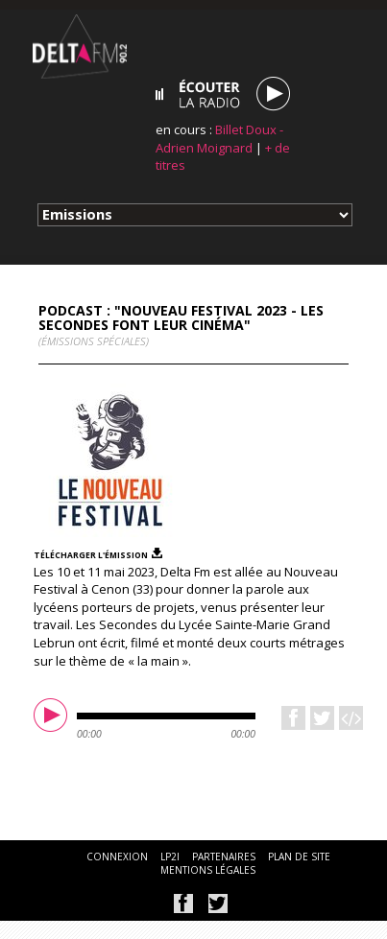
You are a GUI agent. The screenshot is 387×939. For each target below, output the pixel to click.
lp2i (170, 856)
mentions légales (207, 870)
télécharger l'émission (91, 554)
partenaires (223, 856)
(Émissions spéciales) (93, 341)
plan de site (299, 856)
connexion (117, 856)
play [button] (53, 717)
